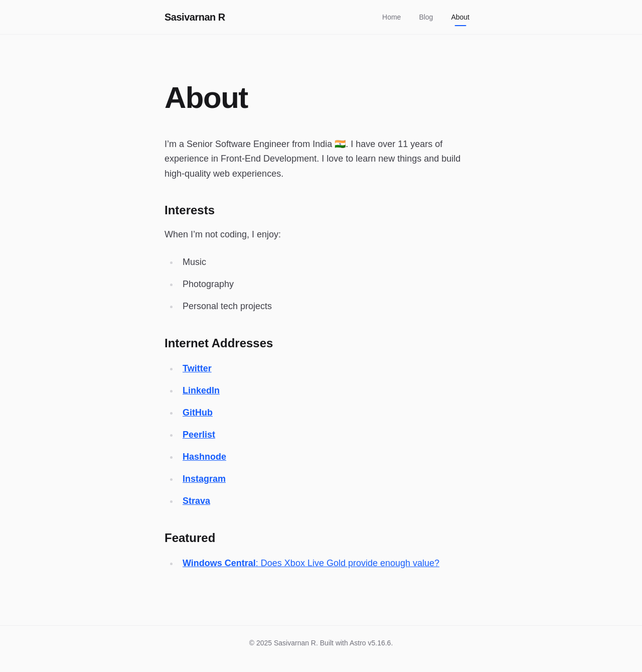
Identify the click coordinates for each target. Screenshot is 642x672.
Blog (426, 17)
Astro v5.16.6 (370, 643)
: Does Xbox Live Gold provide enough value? (311, 563)
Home (391, 17)
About (460, 19)
